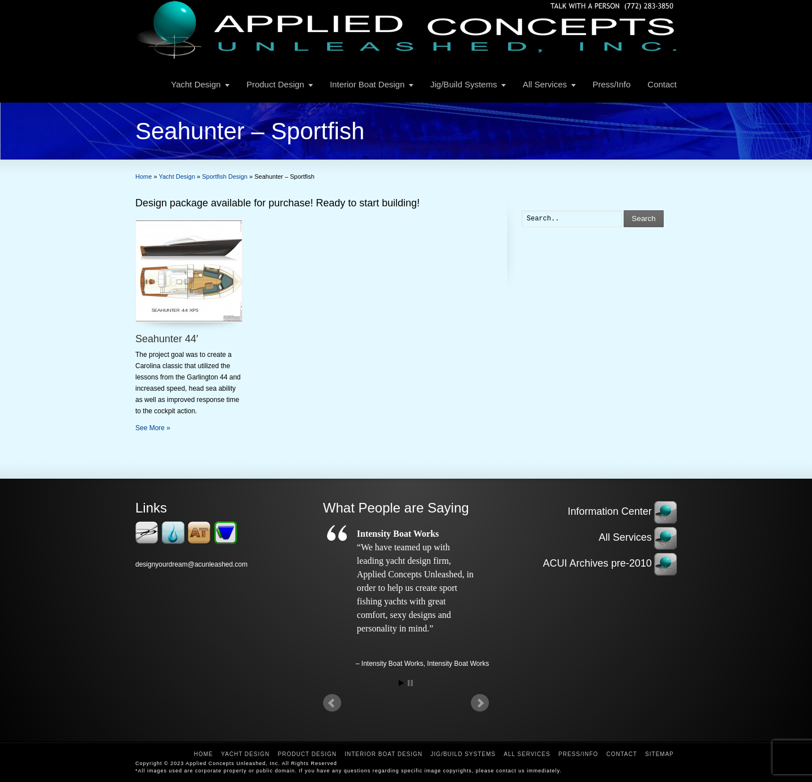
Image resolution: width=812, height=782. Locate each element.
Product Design (275, 84)
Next (480, 703)
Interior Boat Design (367, 84)
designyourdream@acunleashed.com (191, 564)
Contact (662, 84)
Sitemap (659, 754)
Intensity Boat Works (458, 664)
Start (401, 683)
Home (203, 754)
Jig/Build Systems (463, 84)
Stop (410, 683)
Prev (332, 703)
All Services (545, 84)
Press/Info (612, 84)
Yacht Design (195, 84)
